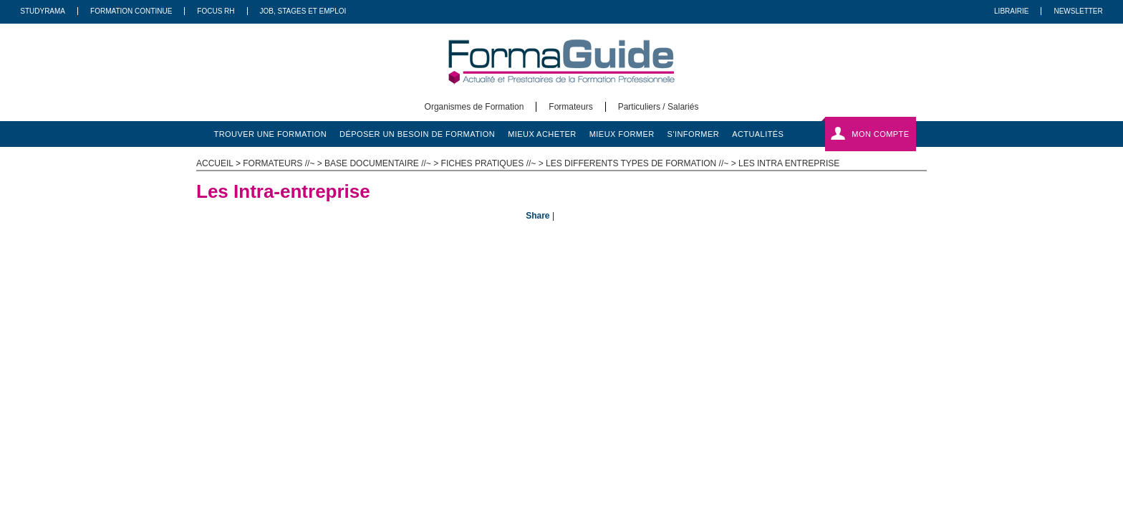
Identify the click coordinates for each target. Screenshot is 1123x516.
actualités (758, 134)
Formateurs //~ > (283, 163)
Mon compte (880, 134)
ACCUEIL (214, 163)
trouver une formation (270, 134)
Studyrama (42, 11)
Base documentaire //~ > (382, 163)
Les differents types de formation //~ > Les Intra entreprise (692, 163)
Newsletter (1078, 11)
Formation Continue (131, 11)
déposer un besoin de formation (417, 134)
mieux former (622, 134)
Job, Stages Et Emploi (303, 11)
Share (537, 216)
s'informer (693, 134)
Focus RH (215, 11)
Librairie (1011, 11)
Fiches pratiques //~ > (493, 163)
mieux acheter (542, 134)
